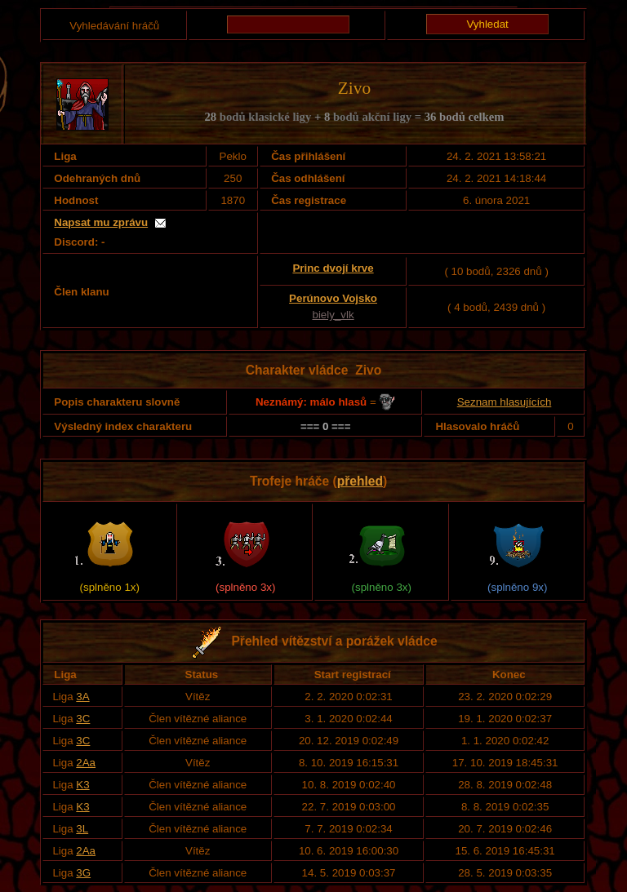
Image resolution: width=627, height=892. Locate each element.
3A (82, 696)
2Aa (86, 763)
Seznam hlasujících (504, 402)
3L (82, 829)
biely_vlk (333, 314)
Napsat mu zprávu (101, 222)
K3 (82, 785)
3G (83, 873)
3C (83, 718)
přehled (360, 481)
